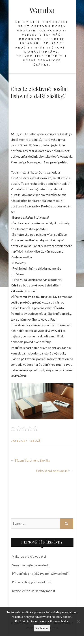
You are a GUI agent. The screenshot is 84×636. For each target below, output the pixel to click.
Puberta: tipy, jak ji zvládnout (32, 582)
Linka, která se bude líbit (54, 471)
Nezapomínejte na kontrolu (31, 565)
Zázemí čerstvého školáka (30, 460)
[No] (78, 621)
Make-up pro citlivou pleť (29, 556)
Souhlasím (42, 628)
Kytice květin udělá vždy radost (34, 591)
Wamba (42, 10)
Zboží (35, 440)
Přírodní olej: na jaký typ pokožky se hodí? (40, 573)
